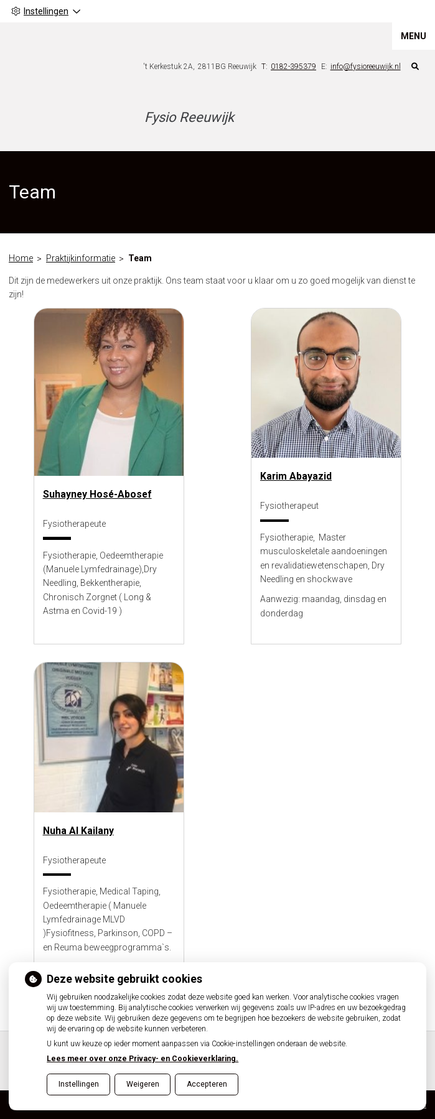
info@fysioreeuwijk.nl (365, 66)
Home (21, 258)
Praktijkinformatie (80, 258)
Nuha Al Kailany (78, 831)
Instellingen (78, 1084)
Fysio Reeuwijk (189, 117)
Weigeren (142, 1084)
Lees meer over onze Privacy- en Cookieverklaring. (142, 1058)
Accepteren (207, 1084)
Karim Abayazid (296, 476)
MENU (413, 36)
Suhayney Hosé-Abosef (97, 494)
